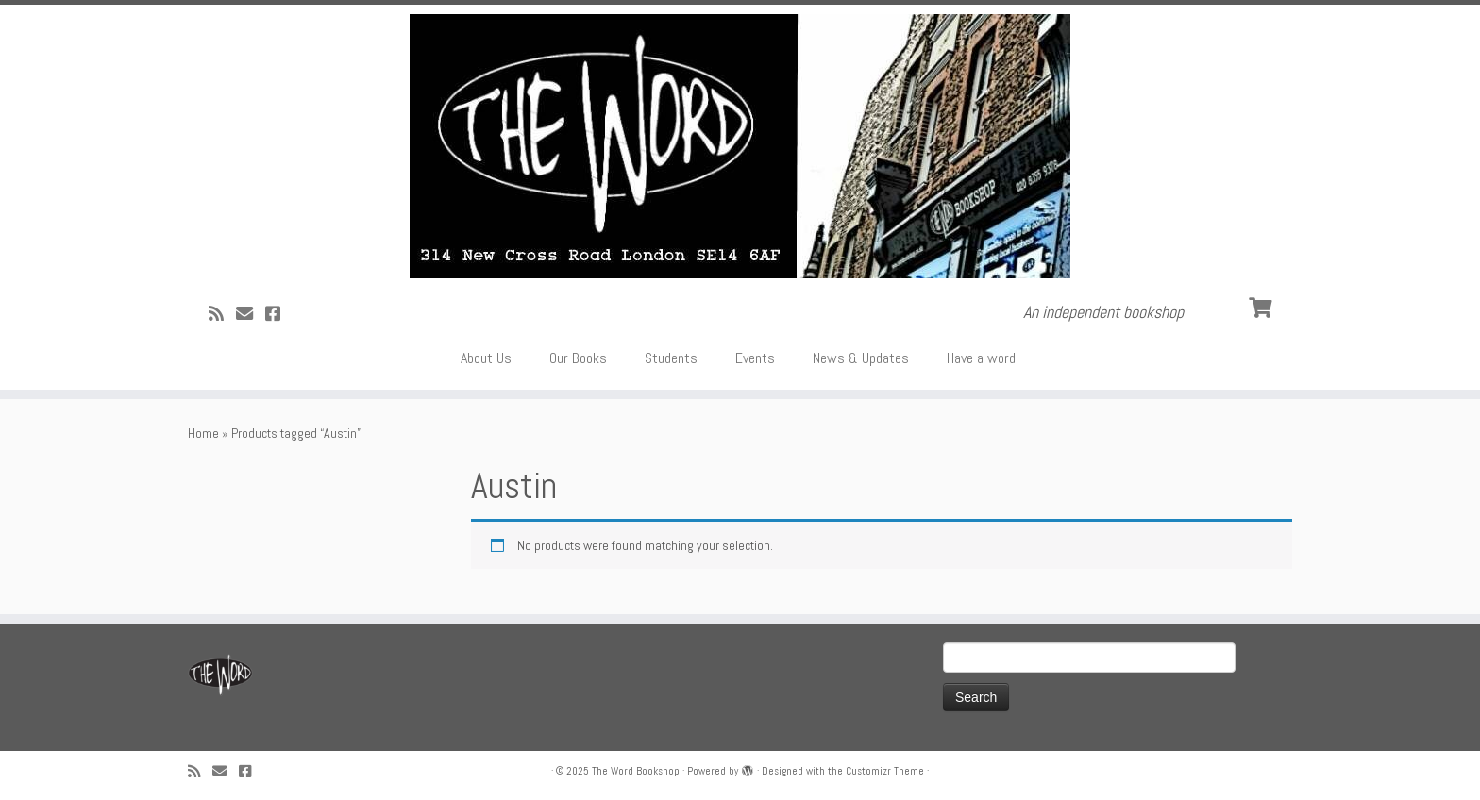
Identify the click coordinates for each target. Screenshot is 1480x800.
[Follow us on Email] (250, 314)
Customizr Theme (885, 770)
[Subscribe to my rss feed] (222, 314)
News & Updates (861, 358)
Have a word (981, 358)
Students (671, 358)
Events (755, 358)
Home (203, 433)
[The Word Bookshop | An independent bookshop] (740, 146)
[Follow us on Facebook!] (279, 314)
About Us (486, 358)
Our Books (578, 358)
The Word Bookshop (636, 770)
